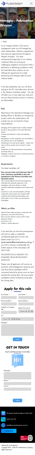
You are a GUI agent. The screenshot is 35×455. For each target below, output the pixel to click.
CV (2, 316)
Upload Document (24, 308)
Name (6, 380)
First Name (5, 294)
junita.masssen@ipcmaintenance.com (15, 242)
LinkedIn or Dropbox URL (8, 308)
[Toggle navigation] (31, 3)
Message (4, 323)
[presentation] (17, 394)
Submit (18, 339)
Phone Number (6, 301)
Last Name (22, 294)
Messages (7, 370)
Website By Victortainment (9, 445)
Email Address (23, 301)
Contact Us (9, 431)
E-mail (6, 386)
